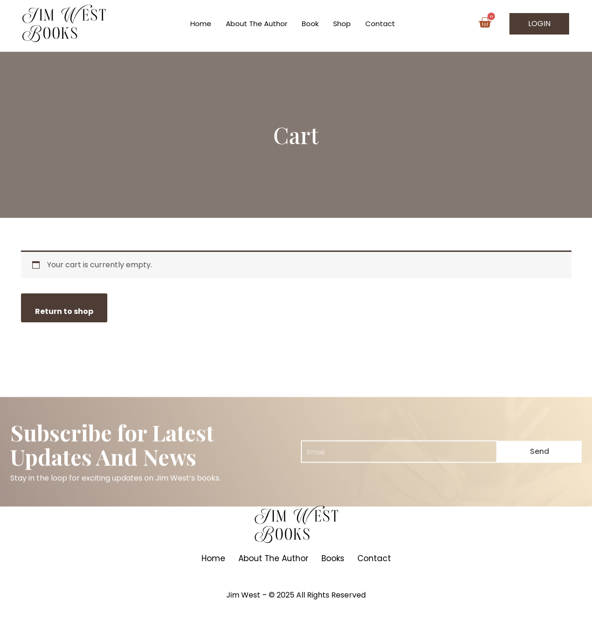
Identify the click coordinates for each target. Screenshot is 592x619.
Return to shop (64, 311)
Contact (380, 23)
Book (310, 23)
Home (200, 23)
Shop (342, 23)
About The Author (256, 23)
